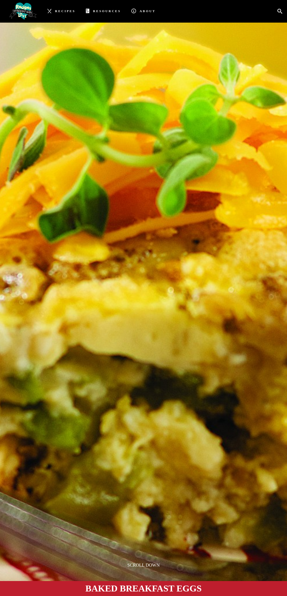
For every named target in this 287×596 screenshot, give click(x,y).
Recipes (61, 10)
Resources (103, 10)
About (143, 10)
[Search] (281, 11)
